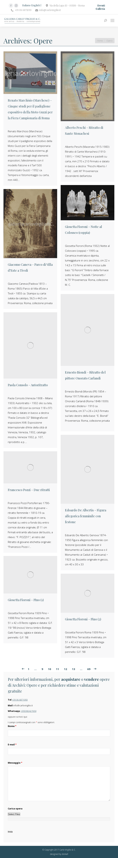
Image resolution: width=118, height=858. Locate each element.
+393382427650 (28, 711)
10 (49, 669)
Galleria (100, 8)
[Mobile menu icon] (112, 20)
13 (73, 669)
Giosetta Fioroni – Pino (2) (83, 619)
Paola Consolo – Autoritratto (28, 385)
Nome (12, 726)
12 (65, 669)
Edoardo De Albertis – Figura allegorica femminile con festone (85, 516)
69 (88, 669)
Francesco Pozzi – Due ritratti (29, 490)
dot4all (65, 854)
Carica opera (15, 808)
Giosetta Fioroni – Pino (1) (26, 600)
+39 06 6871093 (20, 699)
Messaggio (15, 762)
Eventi (101, 5)
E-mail (12, 744)
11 (57, 669)
